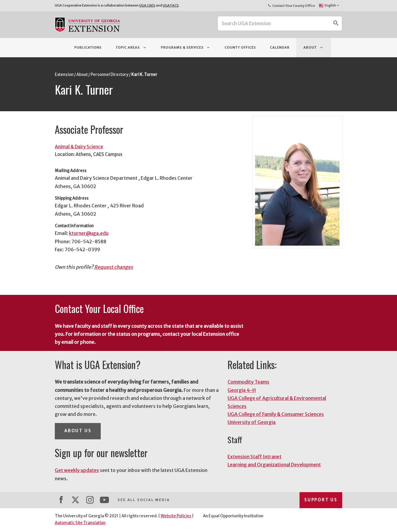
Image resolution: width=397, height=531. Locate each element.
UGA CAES (147, 5)
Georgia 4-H (242, 390)
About (313, 47)
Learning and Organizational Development (274, 465)
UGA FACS (171, 5)
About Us (77, 430)
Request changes (113, 267)
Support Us (320, 500)
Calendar (279, 47)
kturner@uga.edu (88, 233)
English (329, 5)
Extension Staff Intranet (254, 457)
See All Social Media (144, 500)
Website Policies (176, 516)
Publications (88, 47)
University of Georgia (252, 422)
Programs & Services (186, 47)
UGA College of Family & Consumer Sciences (276, 414)
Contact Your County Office (291, 6)
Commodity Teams (248, 382)
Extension (64, 74)
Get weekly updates (77, 470)
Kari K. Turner (144, 74)
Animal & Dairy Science (79, 147)
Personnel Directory (109, 74)
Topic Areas (131, 47)
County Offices (240, 47)
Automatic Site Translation (80, 522)
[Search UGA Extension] (274, 23)
